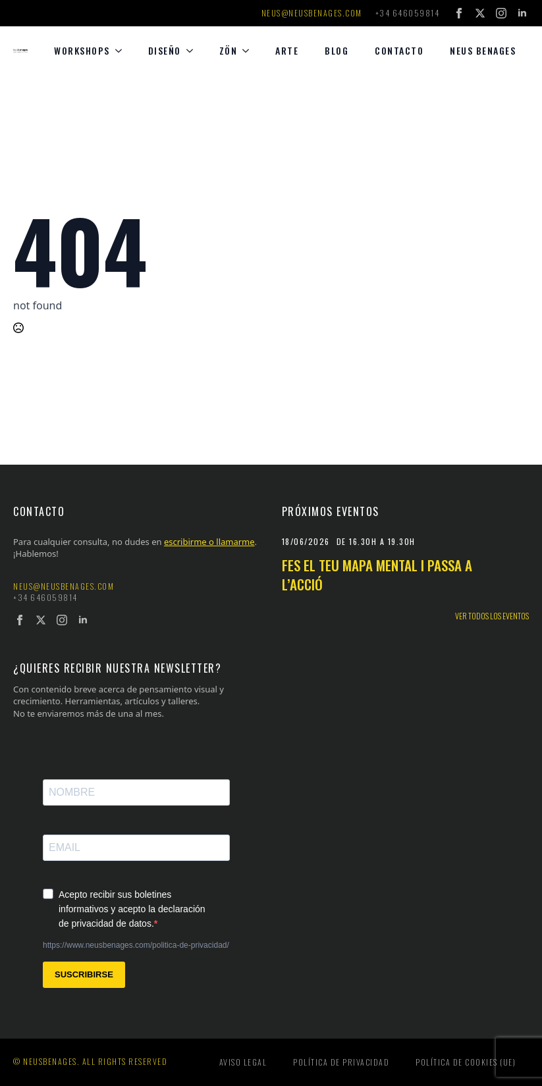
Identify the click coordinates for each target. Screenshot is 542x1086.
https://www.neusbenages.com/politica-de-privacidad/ (136, 945)
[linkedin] (522, 13)
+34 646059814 (407, 13)
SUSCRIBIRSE (84, 974)
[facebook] (459, 13)
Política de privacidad (341, 1062)
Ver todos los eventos (492, 616)
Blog (336, 50)
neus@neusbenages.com (311, 13)
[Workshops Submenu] (122, 50)
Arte (286, 50)
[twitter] (480, 13)
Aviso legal (243, 1062)
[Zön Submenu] (249, 50)
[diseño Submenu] (193, 50)
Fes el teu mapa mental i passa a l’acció (377, 575)
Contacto (399, 50)
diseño (164, 50)
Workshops (82, 50)
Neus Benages (483, 50)
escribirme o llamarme (209, 542)
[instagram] (501, 13)
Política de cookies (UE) (466, 1062)
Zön (228, 50)
